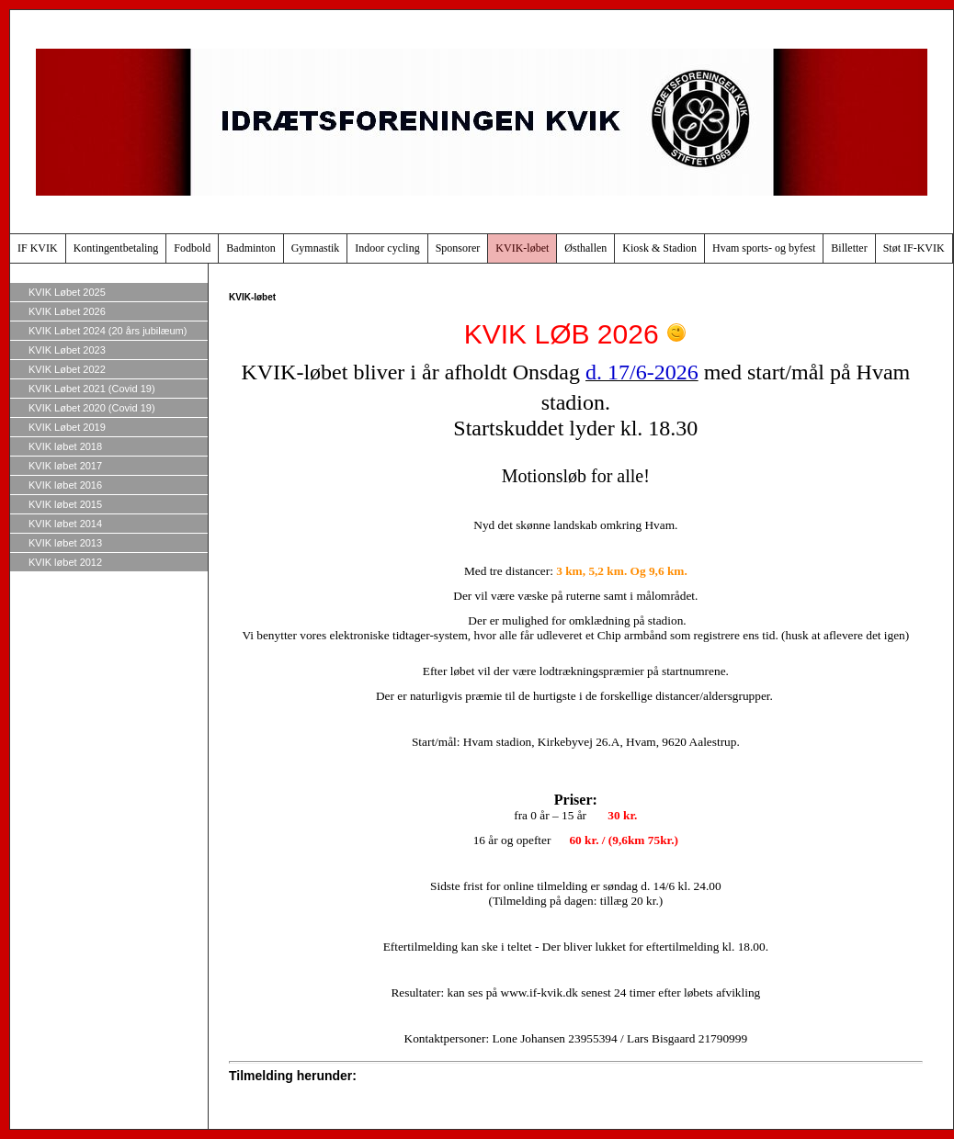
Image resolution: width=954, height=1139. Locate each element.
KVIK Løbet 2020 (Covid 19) (91, 407)
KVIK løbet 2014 (65, 523)
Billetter (848, 248)
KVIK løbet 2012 (65, 562)
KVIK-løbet (522, 248)
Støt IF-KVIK (914, 248)
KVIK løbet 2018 (65, 446)
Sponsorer (458, 248)
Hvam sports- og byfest (764, 248)
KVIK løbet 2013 (65, 542)
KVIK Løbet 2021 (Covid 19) (91, 388)
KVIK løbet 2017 (65, 465)
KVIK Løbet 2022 (67, 369)
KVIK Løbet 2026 (67, 311)
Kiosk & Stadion (659, 248)
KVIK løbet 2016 (65, 485)
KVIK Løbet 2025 (67, 292)
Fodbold (192, 248)
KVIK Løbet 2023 (67, 349)
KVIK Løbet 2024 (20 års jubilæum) (107, 330)
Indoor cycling (386, 248)
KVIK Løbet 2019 (67, 427)
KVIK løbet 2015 (65, 504)
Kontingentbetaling (116, 248)
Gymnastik (315, 248)
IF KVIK (37, 248)
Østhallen (585, 248)
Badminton (250, 248)
